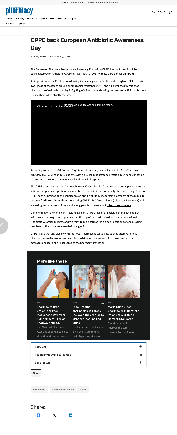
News (39, 302)
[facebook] (38, 415)
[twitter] (55, 415)
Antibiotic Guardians (54, 200)
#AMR (83, 389)
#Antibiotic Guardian (63, 389)
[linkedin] (71, 415)
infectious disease (119, 205)
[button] (136, 260)
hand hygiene (90, 195)
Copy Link (88, 346)
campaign (129, 73)
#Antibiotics (39, 389)
